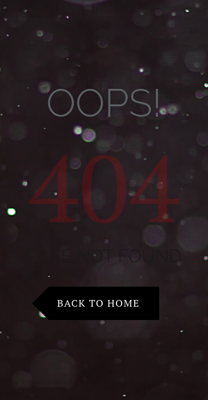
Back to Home (98, 302)
